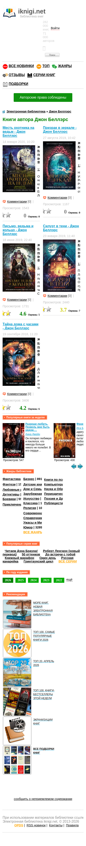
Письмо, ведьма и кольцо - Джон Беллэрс (18, 230)
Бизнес (28, 479)
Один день (47, 558)
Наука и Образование (60, 489)
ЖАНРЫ (65, 66)
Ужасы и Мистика (36, 522)
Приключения (13, 504)
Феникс (81, 424)
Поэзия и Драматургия (61, 498)
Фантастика (12, 479)
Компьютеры (54, 484)
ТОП (46, 66)
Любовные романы (18, 489)
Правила (72, 825)
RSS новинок (36, 825)
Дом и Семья (33, 489)
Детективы (11, 494)
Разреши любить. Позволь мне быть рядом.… (37, 427)
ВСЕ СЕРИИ (67, 561)
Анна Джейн (32, 434)
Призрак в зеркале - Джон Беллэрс (60, 129)
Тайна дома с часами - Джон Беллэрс (20, 326)
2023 (46, 580)
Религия (29, 508)
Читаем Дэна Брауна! (21, 551)
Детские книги (34, 484)
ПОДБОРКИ (18, 84)
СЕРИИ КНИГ (44, 75)
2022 (59, 580)
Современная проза (38, 513)
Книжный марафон (19, 558)
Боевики (9, 499)
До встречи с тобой (60, 554)
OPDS (18, 825)
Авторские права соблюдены (43, 97)
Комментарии (17, 201)
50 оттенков (31, 554)
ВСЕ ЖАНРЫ (33, 532)
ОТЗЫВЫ (17, 75)
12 (39, 169)
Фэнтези (9, 484)
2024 (33, 580)
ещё (69, 579)
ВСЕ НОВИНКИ (21, 66)
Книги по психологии (60, 479)
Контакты (56, 825)
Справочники (33, 518)
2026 (8, 580)
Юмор (28, 527)
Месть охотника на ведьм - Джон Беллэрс (18, 131)
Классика (30, 503)
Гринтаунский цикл (38, 561)
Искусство (31, 498)
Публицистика (55, 503)
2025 (21, 580)
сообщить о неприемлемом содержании (43, 799)
